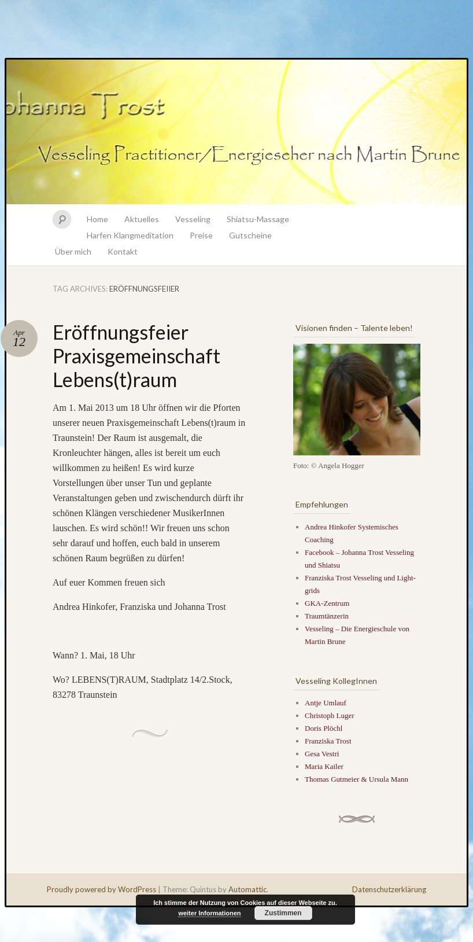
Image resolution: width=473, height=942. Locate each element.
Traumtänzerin (327, 616)
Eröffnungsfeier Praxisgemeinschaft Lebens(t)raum (136, 355)
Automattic (247, 889)
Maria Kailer (324, 766)
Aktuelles (141, 219)
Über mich (73, 251)
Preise (201, 235)
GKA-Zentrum (327, 603)
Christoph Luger (329, 715)
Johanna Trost (236, 132)
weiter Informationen (209, 913)
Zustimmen (283, 913)
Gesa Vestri (322, 753)
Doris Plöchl (323, 728)
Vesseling (192, 219)
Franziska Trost (328, 741)
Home (97, 219)
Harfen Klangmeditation (130, 235)
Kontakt (123, 251)
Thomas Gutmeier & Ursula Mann (356, 779)
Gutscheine (250, 235)
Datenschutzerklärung (389, 889)
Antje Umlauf (325, 702)
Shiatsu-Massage (258, 219)
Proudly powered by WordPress (101, 889)
